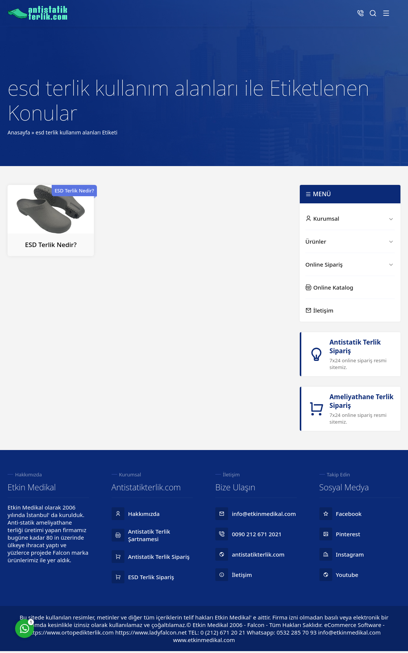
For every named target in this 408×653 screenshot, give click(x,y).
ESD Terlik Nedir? (51, 244)
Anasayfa (19, 132)
